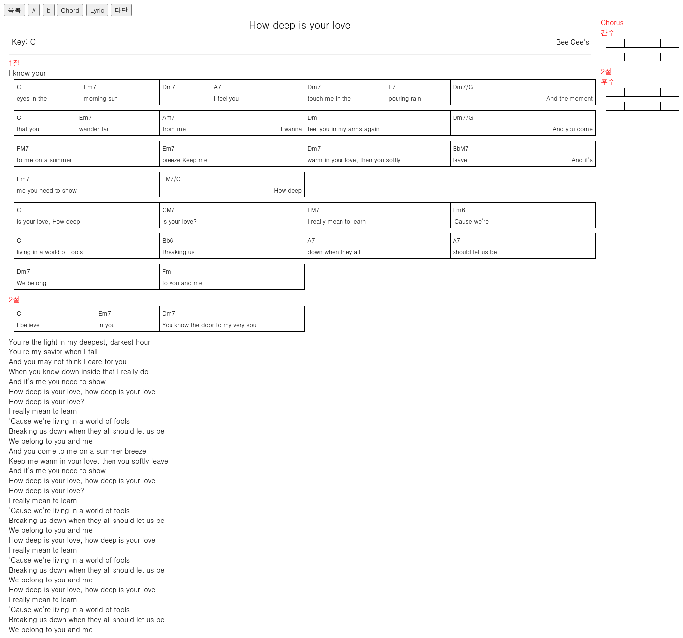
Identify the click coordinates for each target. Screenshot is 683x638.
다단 (121, 10)
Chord (70, 10)
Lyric (97, 10)
